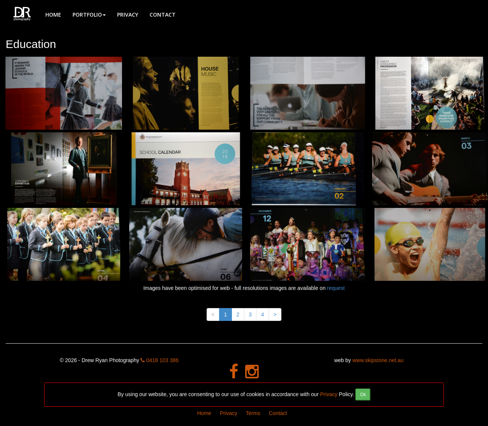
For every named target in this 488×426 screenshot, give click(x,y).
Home (53, 14)
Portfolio (89, 14)
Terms (253, 413)
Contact (163, 14)
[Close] (362, 395)
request (336, 288)
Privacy (127, 14)
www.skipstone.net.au (377, 360)
